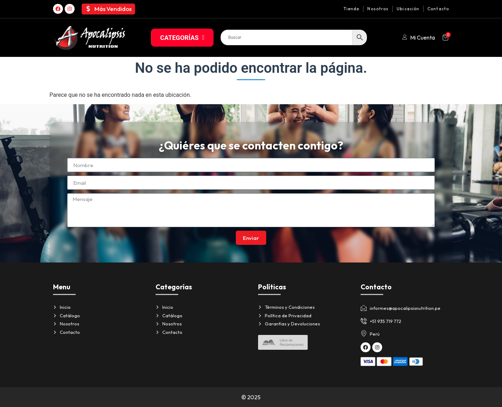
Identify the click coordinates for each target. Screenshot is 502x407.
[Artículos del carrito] (445, 37)
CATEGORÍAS (182, 37)
